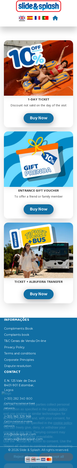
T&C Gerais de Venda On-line (25, 341)
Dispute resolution (17, 366)
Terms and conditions (20, 353)
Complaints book (16, 335)
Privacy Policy (14, 347)
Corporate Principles (19, 360)
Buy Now (38, 118)
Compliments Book (18, 328)
